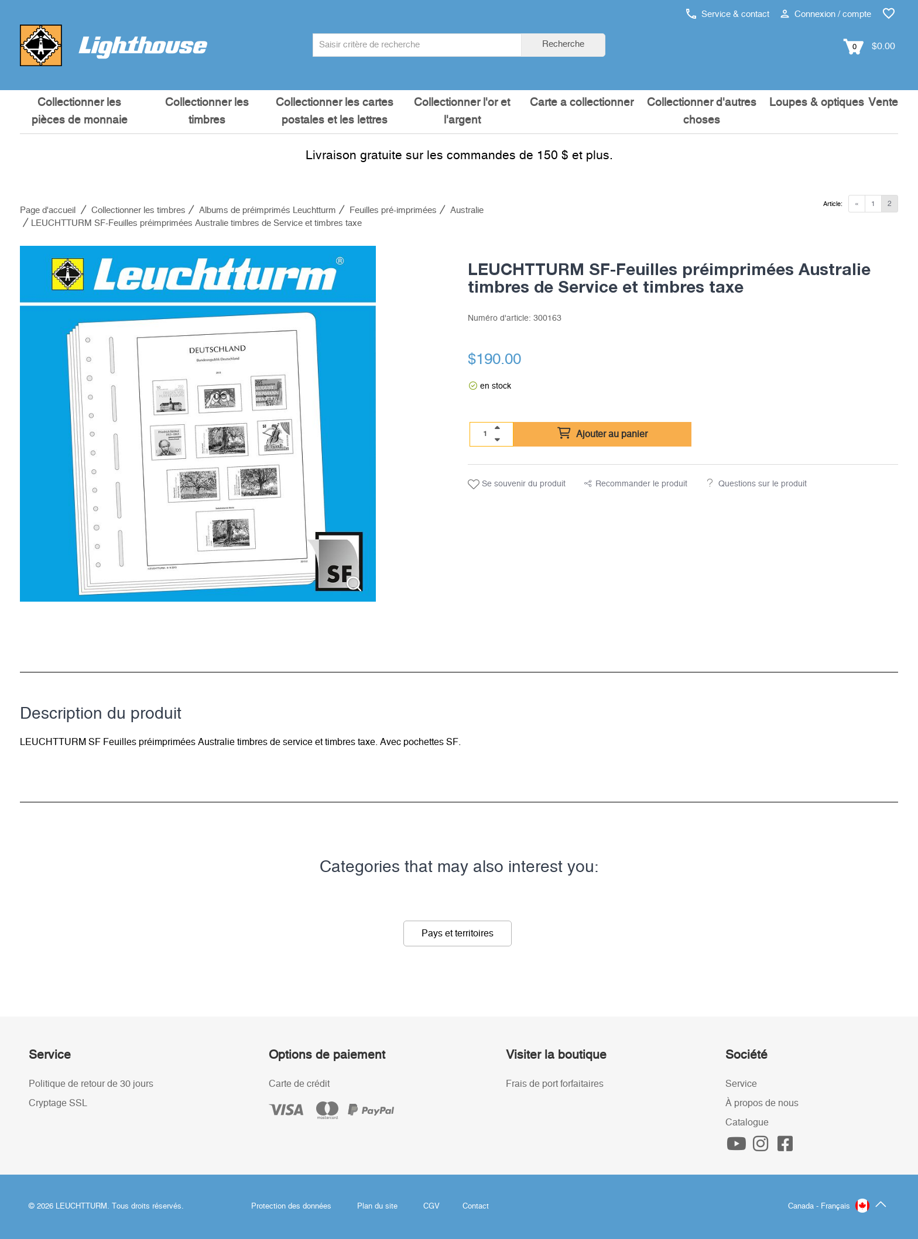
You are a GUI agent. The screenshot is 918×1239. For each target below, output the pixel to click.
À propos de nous (762, 1103)
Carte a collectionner (581, 102)
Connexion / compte (825, 14)
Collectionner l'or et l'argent (462, 111)
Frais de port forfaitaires (555, 1084)
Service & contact (727, 14)
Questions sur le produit (762, 484)
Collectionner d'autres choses (701, 111)
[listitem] (198, 424)
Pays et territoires (458, 933)
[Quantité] (485, 434)
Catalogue (747, 1122)
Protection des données (291, 1206)
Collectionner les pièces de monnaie (80, 111)
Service (741, 1084)
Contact (476, 1206)
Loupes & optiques (816, 102)
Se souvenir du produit (517, 484)
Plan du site (377, 1206)
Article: (832, 204)
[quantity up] (497, 428)
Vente (883, 102)
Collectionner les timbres (207, 111)
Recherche (563, 44)
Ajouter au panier (602, 433)
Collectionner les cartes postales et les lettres (334, 111)
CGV (431, 1206)
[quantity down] (497, 439)
